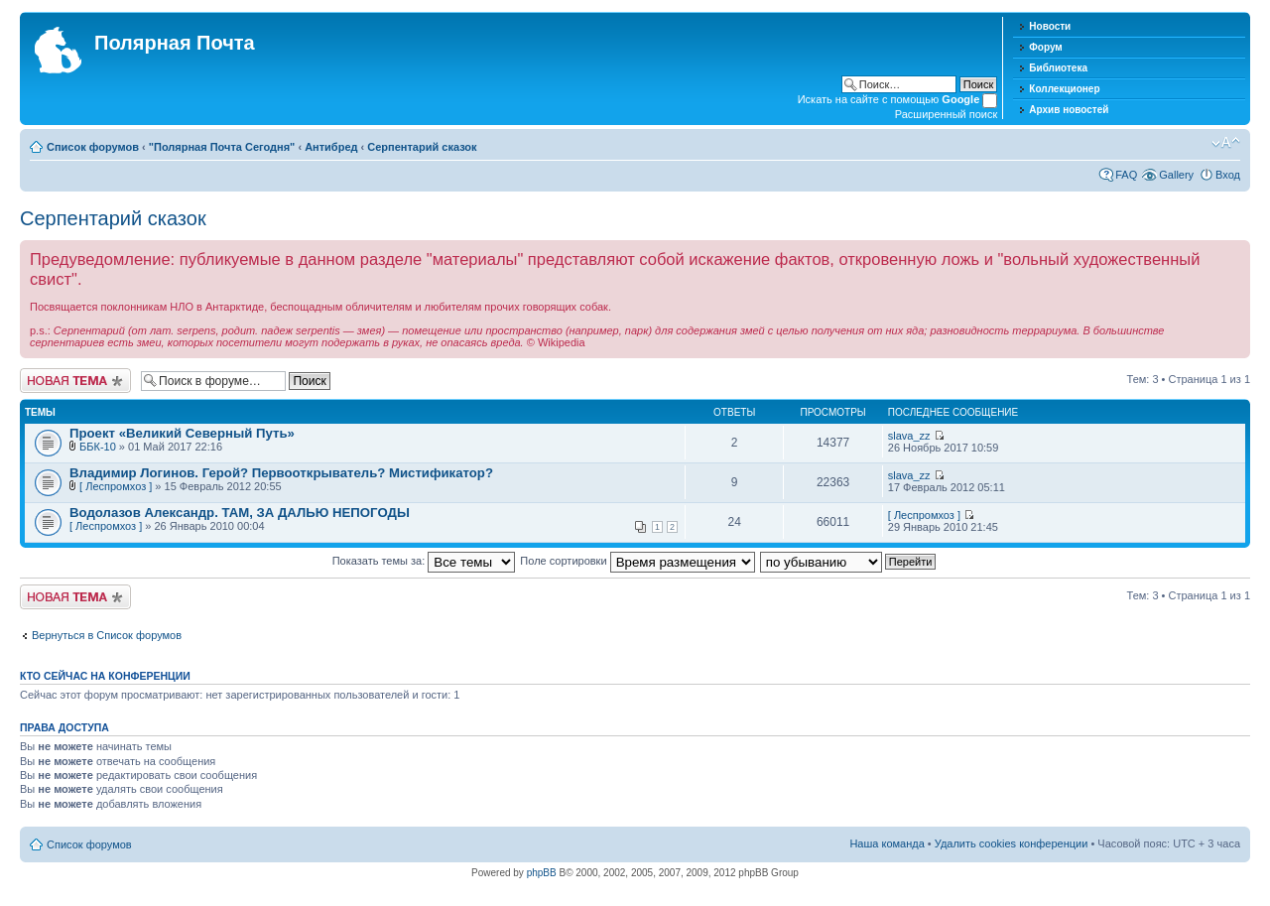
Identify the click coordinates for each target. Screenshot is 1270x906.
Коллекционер (1064, 88)
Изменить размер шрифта (1225, 143)
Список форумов (93, 147)
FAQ (1126, 175)
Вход (1227, 175)
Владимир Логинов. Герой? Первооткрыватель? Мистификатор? (281, 472)
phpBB (542, 872)
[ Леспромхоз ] (115, 486)
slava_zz (909, 436)
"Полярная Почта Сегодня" (222, 147)
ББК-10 (97, 447)
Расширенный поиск (946, 114)
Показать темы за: (424, 561)
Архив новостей (1068, 109)
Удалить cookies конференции (1011, 843)
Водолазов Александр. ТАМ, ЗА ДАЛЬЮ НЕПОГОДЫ (239, 512)
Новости (1050, 26)
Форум (1045, 47)
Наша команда (886, 843)
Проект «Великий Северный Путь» (182, 433)
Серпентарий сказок (421, 147)
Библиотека (1058, 68)
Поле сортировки (637, 561)
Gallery (1176, 175)
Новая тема (75, 380)
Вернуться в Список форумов (107, 635)
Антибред (331, 147)
